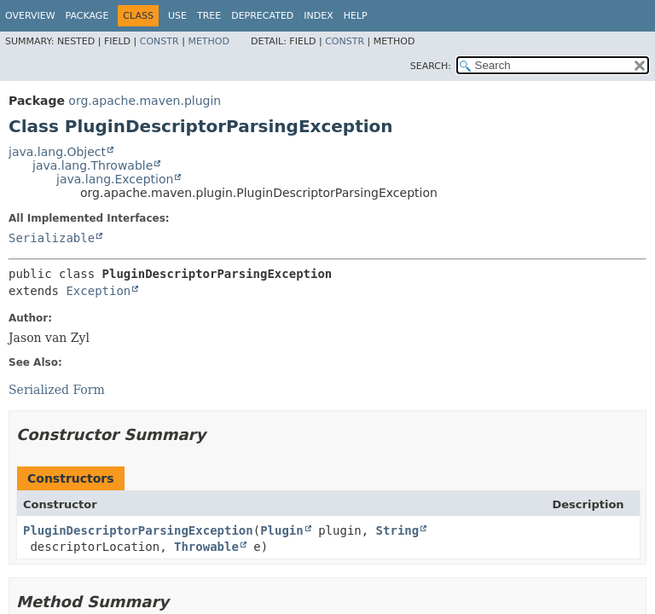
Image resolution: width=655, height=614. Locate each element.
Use (177, 15)
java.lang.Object (57, 152)
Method (208, 41)
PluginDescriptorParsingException (138, 530)
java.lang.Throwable (92, 165)
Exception (98, 291)
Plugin (282, 530)
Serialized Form (57, 390)
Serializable (52, 238)
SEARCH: (430, 66)
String (398, 530)
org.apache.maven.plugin (144, 100)
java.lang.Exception (114, 179)
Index (318, 15)
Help (356, 15)
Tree (209, 15)
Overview (30, 15)
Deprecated (262, 15)
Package (87, 15)
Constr (159, 41)
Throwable (206, 546)
